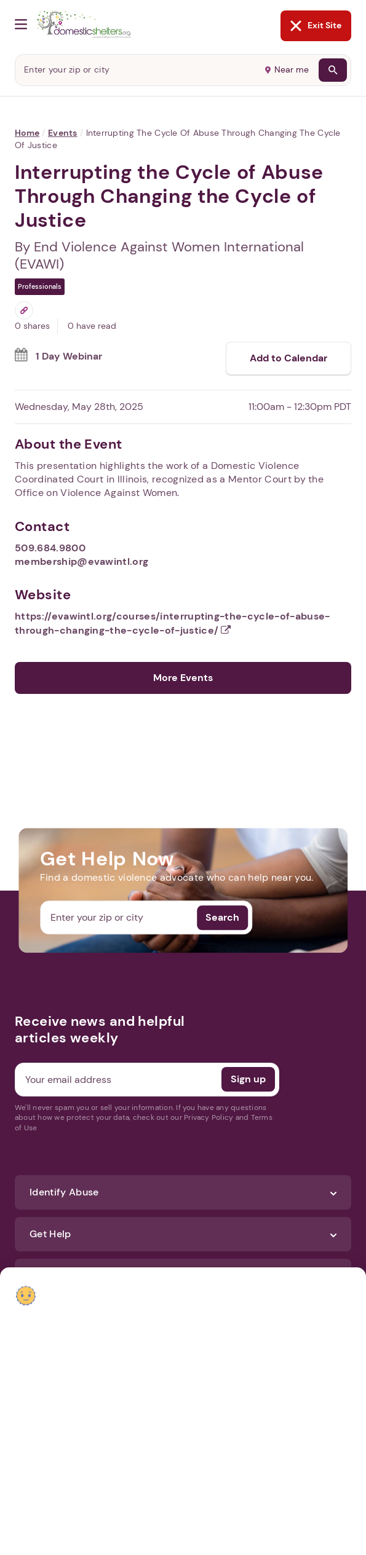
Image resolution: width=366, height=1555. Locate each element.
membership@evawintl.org (81, 561)
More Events (183, 677)
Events (63, 132)
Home (27, 132)
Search (222, 917)
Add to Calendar (288, 358)
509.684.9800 (50, 547)
